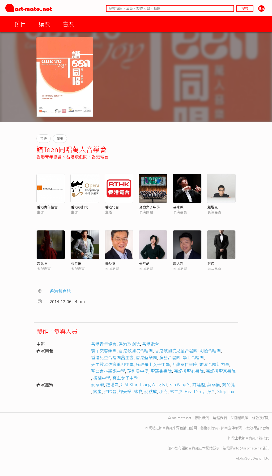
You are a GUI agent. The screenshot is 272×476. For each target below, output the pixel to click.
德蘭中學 (101, 378)
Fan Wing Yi (179, 384)
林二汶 (176, 391)
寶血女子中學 (149, 206)
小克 (163, 391)
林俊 (210, 263)
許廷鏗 (198, 384)
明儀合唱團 (210, 350)
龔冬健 (110, 263)
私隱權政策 (239, 417)
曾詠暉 (42, 263)
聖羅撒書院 (161, 371)
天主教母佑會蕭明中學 (112, 364)
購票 (44, 24)
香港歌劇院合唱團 (136, 350)
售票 (68, 24)
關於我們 (202, 417)
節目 (20, 24)
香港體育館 (60, 291)
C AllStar (129, 384)
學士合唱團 (193, 357)
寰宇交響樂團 (104, 350)
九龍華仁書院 (184, 364)
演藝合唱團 (169, 357)
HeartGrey (195, 391)
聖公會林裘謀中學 (108, 371)
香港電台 (100, 156)
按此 (265, 437)
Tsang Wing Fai (153, 384)
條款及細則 (260, 417)
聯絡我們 (220, 417)
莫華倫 (76, 263)
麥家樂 (178, 206)
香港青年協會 (49, 156)
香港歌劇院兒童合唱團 (176, 350)
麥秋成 (150, 391)
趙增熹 (212, 206)
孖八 (211, 391)
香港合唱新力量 (214, 364)
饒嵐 (97, 391)
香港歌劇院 (76, 156)
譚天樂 (178, 263)
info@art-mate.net (247, 448)
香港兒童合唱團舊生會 (112, 357)
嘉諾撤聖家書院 (221, 371)
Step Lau (225, 391)
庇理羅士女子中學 (153, 364)
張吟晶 (144, 263)
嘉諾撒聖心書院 (189, 371)
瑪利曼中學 (137, 371)
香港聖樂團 (146, 357)
